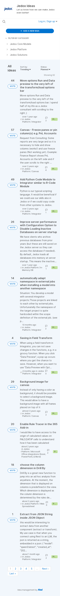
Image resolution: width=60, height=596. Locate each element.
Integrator (36, 122)
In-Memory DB (32, 268)
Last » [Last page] (13, 573)
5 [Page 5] (31, 568)
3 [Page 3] (20, 568)
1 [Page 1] (10, 568)
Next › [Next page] (45, 568)
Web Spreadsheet (33, 505)
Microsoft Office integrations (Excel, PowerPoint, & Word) (33, 454)
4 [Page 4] (26, 568)
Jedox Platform (26, 120)
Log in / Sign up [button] (48, 21)
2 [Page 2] (15, 568)
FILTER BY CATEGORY (17, 38)
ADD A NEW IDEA (29, 31)
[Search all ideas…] (19, 21)
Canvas (35, 171)
